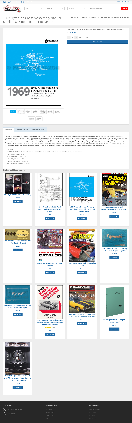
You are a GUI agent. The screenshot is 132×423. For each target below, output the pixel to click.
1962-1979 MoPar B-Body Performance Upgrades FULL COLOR (114, 208)
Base (97, 17)
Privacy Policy (50, 415)
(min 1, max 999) (83, 37)
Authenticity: (10, 159)
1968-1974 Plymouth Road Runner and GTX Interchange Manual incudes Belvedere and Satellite (17, 378)
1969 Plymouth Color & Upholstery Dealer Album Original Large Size (114, 250)
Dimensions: (10, 161)
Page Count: (10, 149)
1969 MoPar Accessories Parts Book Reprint (50, 264)
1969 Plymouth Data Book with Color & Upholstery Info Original (17, 307)
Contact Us (92, 419)
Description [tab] (8, 130)
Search (124, 8)
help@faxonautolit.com (13, 2)
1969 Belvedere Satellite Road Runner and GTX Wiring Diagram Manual (50, 209)
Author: (9, 154)
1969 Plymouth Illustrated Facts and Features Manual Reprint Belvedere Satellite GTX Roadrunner (50, 322)
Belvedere (92, 17)
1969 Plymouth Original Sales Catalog (17, 195)
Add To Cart (50, 219)
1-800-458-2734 (29, 2)
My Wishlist (92, 415)
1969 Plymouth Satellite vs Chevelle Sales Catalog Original (18, 242)
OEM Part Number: (12, 164)
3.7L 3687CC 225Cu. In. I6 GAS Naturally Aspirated (115, 17)
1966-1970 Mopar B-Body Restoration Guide (82, 264)
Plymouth (84, 17)
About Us (49, 409)
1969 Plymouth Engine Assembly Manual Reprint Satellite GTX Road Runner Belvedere (82, 209)
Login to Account (94, 409)
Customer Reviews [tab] (22, 130)
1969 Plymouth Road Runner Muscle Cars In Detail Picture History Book (82, 316)
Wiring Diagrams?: (12, 157)
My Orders (92, 412)
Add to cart (97, 42)
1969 (78, 17)
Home (73, 17)
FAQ (47, 419)
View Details (17, 202)
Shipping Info (50, 412)
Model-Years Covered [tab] (39, 130)
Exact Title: (10, 152)
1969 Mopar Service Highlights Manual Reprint (114, 321)
